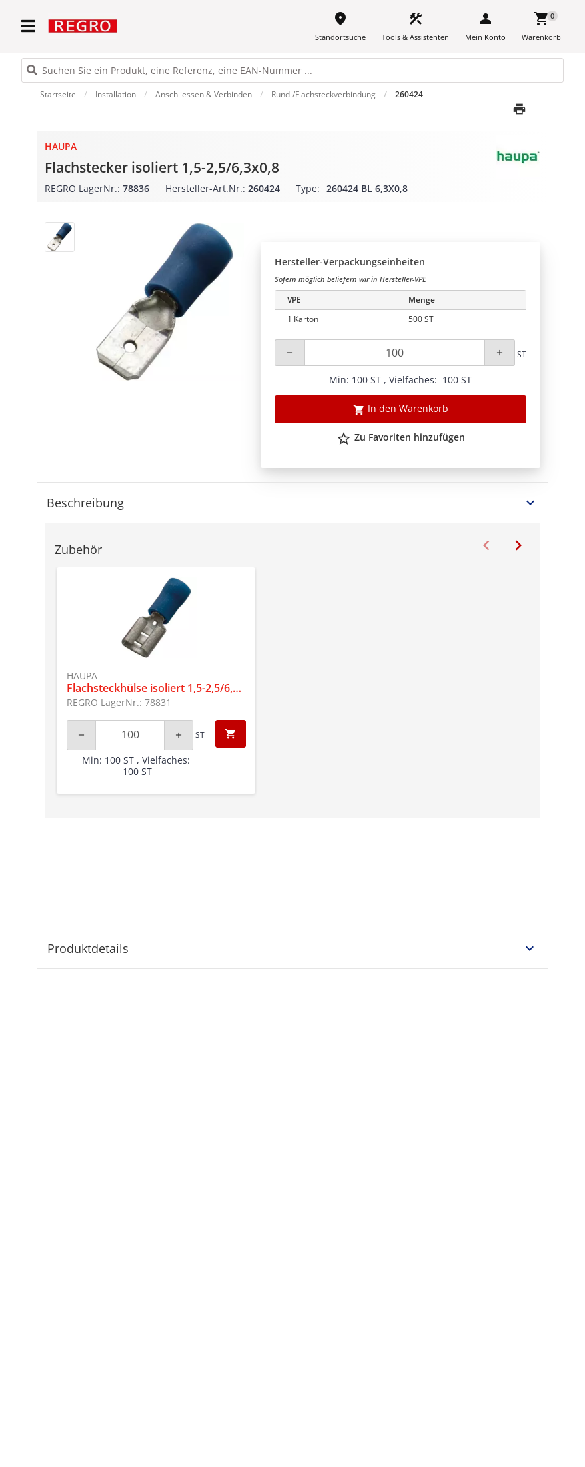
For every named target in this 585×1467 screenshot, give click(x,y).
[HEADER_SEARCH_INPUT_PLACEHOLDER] (292, 70)
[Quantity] (394, 352)
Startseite (58, 94)
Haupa (61, 146)
